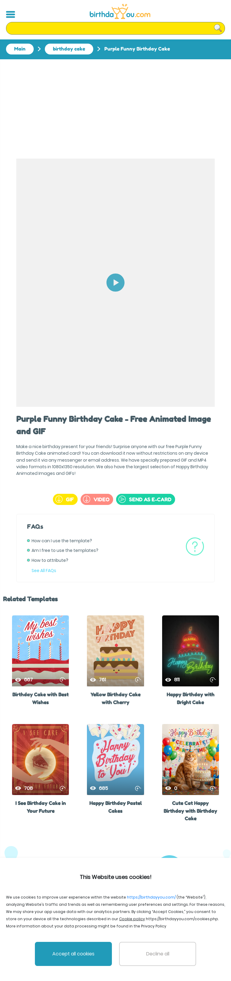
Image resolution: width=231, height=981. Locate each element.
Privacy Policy (153, 926)
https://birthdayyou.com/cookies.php (182, 918)
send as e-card (145, 499)
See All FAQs (44, 571)
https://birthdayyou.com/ (151, 897)
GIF (64, 499)
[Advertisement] (115, 104)
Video (96, 499)
